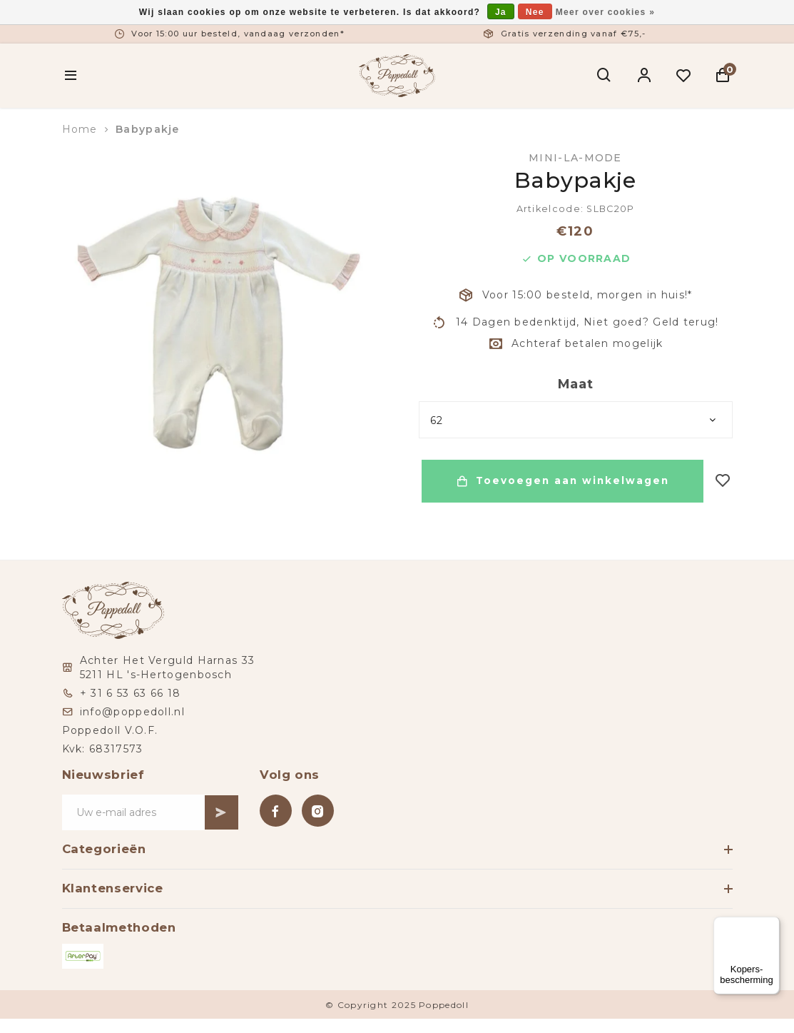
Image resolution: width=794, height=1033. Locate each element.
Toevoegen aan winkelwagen (560, 481)
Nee (535, 12)
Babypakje (148, 129)
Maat (576, 384)
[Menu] (771, 925)
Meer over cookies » (605, 12)
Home (80, 129)
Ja (501, 12)
